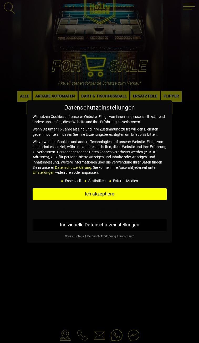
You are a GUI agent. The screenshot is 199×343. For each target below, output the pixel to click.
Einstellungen (43, 172)
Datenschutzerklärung (73, 167)
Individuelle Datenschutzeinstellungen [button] (99, 224)
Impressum (126, 236)
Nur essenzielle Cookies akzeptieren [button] (99, 209)
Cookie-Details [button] (75, 236)
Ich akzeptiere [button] (99, 194)
